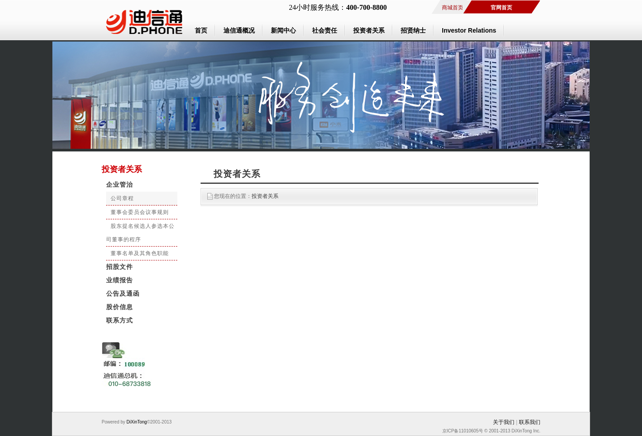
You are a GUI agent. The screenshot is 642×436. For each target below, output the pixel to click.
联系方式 (119, 320)
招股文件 (119, 267)
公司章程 (122, 198)
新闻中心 (283, 30)
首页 (201, 30)
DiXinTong (136, 421)
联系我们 (529, 422)
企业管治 (119, 184)
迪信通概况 (239, 30)
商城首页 (452, 7)
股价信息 (119, 307)
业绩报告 (119, 280)
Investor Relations (469, 30)
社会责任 (324, 30)
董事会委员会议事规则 (140, 212)
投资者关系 (369, 30)
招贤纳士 (413, 30)
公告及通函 (123, 293)
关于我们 (503, 422)
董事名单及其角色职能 (140, 253)
